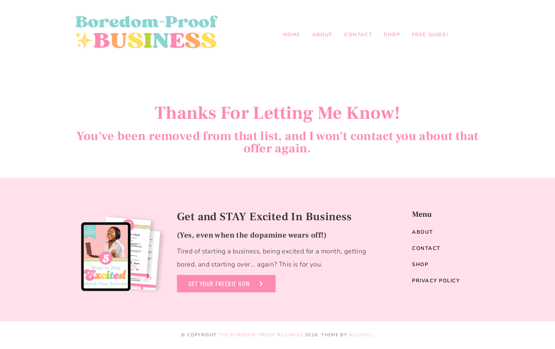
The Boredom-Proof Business (261, 335)
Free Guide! (430, 34)
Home (292, 34)
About (322, 34)
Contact (358, 34)
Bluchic (360, 335)
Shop (392, 34)
